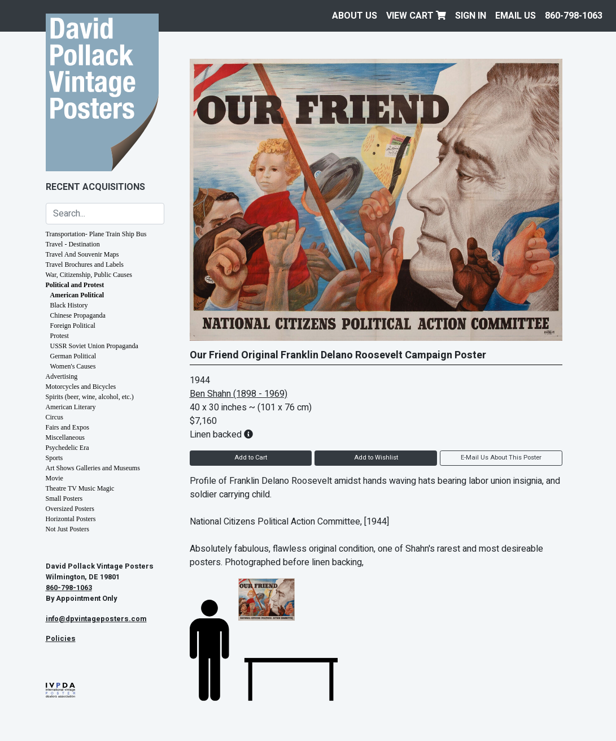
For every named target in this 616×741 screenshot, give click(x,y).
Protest (59, 336)
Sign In (470, 16)
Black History (69, 305)
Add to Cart (250, 457)
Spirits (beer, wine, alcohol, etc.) (90, 397)
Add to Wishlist (376, 457)
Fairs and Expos (67, 427)
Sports (54, 458)
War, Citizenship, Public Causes (89, 275)
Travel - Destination (73, 244)
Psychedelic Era (67, 448)
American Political (77, 295)
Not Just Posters (67, 529)
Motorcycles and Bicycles (81, 387)
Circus (54, 417)
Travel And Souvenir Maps (82, 254)
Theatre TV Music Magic (80, 488)
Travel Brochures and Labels (85, 264)
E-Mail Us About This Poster (501, 457)
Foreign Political (72, 326)
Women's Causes (73, 366)
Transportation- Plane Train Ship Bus (96, 234)
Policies (61, 639)
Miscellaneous (65, 437)
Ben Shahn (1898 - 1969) (238, 394)
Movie (54, 478)
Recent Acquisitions (95, 187)
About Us (354, 16)
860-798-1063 (573, 16)
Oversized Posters (70, 509)
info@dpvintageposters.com (96, 619)
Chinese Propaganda (78, 315)
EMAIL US (515, 16)
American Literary (71, 407)
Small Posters (64, 498)
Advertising (62, 376)
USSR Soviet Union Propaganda (94, 346)
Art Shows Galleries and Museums (93, 468)
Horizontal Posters (71, 519)
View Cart (416, 16)
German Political (73, 356)
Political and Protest (75, 285)
